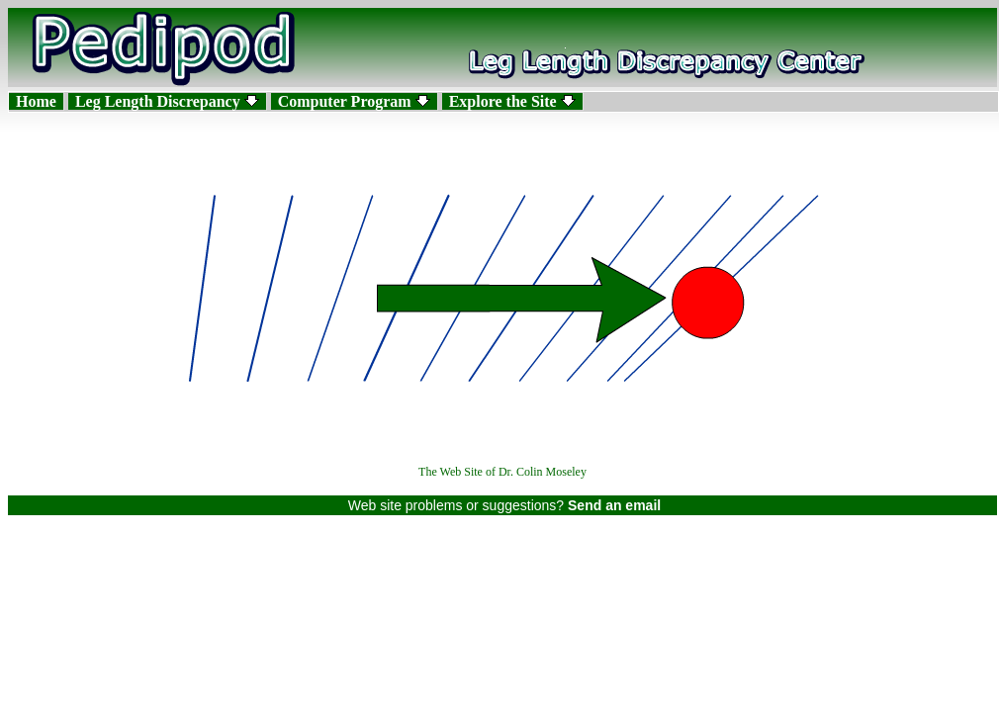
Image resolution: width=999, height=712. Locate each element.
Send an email (614, 505)
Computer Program (354, 101)
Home (36, 101)
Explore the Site (512, 101)
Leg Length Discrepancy (167, 101)
